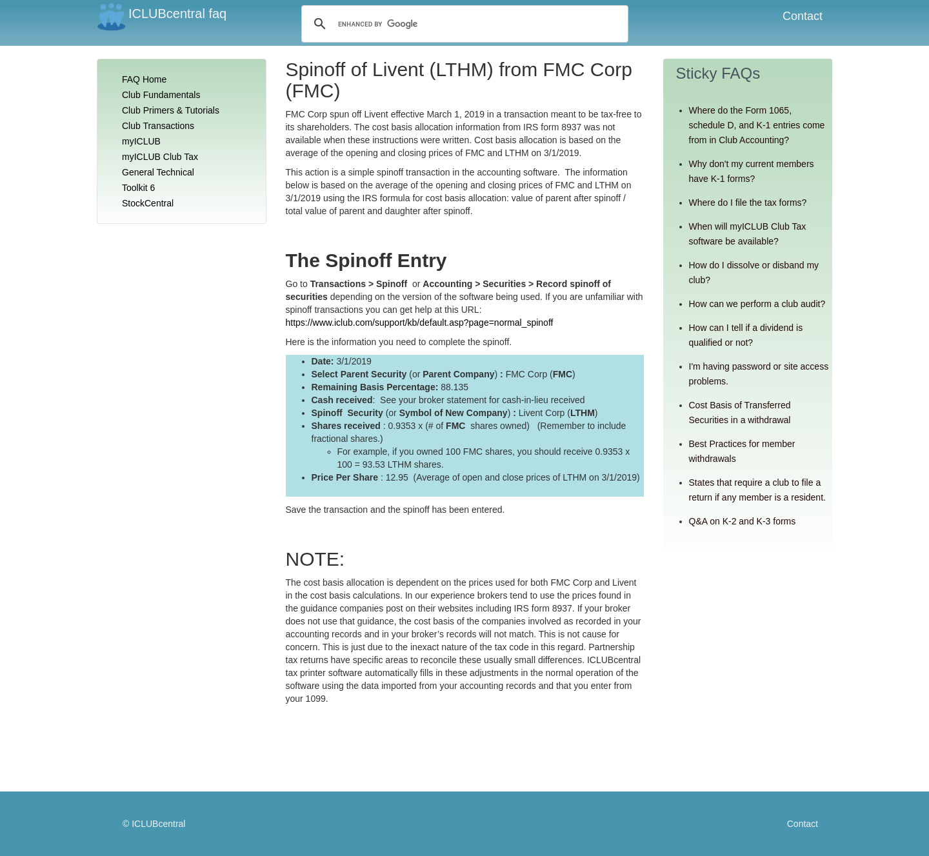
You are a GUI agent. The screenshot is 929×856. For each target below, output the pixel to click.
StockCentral (148, 203)
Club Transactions (158, 126)
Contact (803, 16)
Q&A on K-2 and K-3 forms (742, 521)
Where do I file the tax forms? (748, 202)
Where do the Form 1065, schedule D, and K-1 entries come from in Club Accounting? (757, 125)
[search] (428, 24)
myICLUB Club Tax (160, 157)
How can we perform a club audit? (757, 304)
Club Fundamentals (161, 95)
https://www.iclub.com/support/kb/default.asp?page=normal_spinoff (420, 322)
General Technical (158, 172)
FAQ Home (144, 79)
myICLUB (141, 141)
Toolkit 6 (138, 188)
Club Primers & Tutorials (170, 110)
